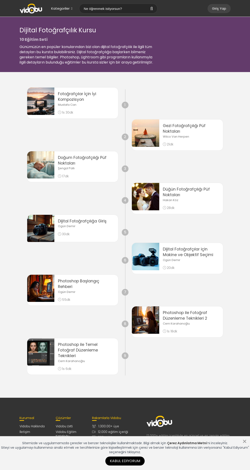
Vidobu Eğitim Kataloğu (66, 434)
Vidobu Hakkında (32, 426)
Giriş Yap (219, 8)
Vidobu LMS (64, 426)
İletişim (25, 432)
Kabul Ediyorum (125, 460)
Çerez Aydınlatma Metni (187, 443)
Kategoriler (61, 8)
